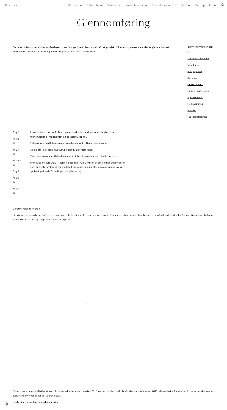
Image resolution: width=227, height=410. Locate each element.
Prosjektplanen (194, 71)
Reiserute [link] (93, 5)
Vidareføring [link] (159, 5)
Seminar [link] (112, 5)
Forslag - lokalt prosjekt (198, 90)
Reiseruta (192, 78)
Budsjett (191, 110)
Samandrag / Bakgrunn (198, 58)
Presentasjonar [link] (134, 5)
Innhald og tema (195, 84)
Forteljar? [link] (181, 5)
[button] (222, 5)
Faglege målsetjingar (197, 116)
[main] (113, 22)
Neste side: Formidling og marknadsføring (36, 401)
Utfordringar (193, 65)
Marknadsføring (195, 103)
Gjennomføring (195, 97)
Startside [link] (73, 5)
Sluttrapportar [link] (204, 5)
